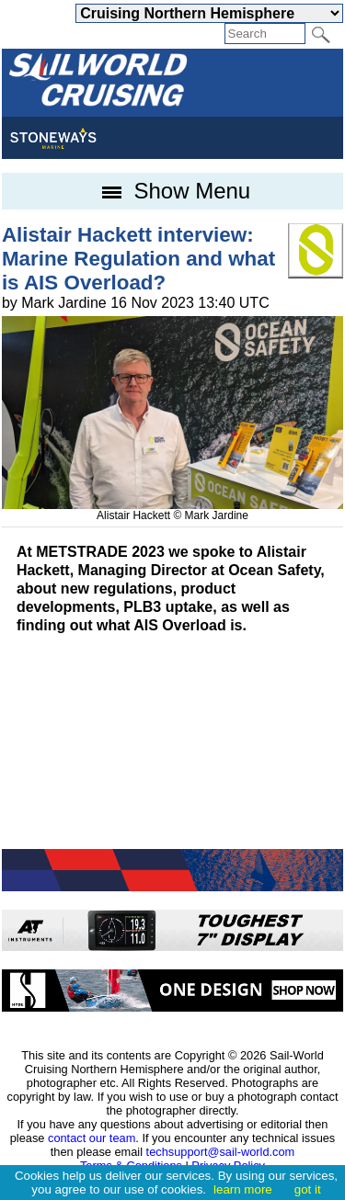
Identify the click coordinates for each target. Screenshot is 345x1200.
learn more (242, 1189)
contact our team (91, 1138)
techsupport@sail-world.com (220, 1152)
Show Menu (172, 190)
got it (307, 1189)
